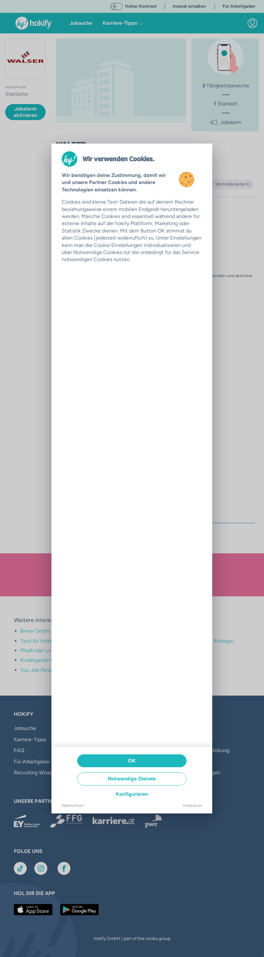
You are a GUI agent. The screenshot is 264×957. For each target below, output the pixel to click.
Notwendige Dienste (132, 779)
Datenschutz (73, 805)
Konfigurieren (132, 794)
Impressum (192, 805)
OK (132, 761)
